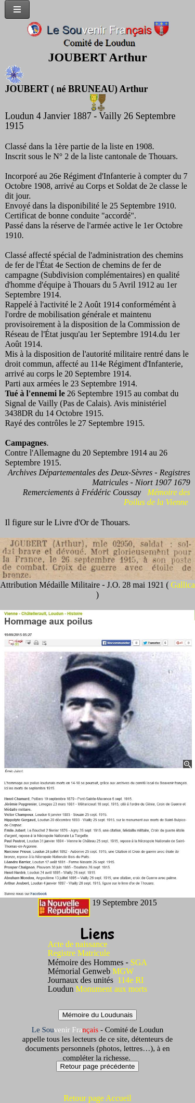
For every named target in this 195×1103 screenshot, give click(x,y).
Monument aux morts (112, 988)
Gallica (183, 584)
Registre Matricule (79, 953)
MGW (123, 971)
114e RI (131, 980)
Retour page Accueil (97, 1098)
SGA (139, 962)
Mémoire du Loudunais (97, 1015)
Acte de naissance (78, 944)
